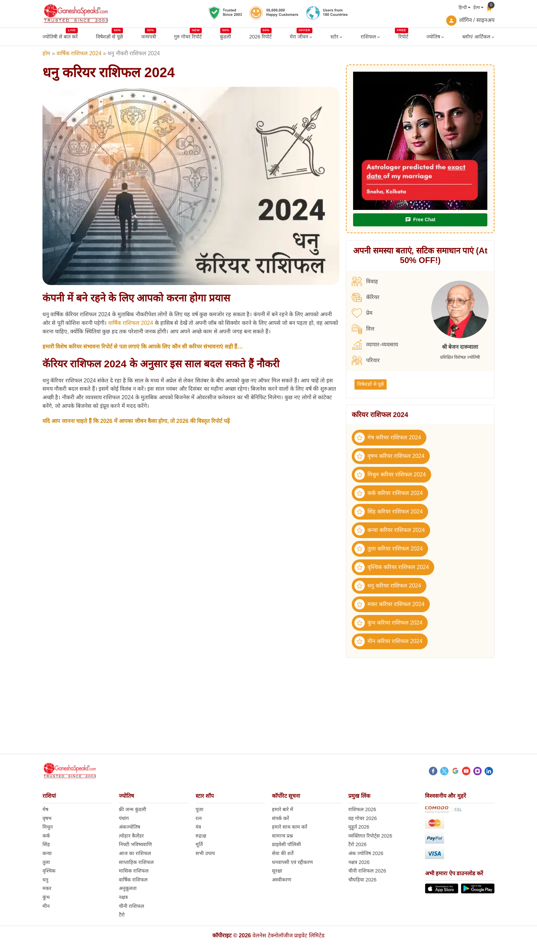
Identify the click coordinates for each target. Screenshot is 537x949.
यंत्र (198, 827)
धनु (45, 879)
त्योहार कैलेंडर (131, 836)
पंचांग (124, 818)
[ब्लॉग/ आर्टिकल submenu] (493, 36)
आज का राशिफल (135, 853)
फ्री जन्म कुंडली (132, 809)
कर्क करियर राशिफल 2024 (388, 493)
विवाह (365, 281)
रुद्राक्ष (201, 836)
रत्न (199, 818)
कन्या (47, 853)
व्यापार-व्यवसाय (375, 345)
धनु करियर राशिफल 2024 (387, 586)
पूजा (199, 809)
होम (46, 53)
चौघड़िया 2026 (362, 879)
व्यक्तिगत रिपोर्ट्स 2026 (370, 836)
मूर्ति (199, 844)
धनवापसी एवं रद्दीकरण (292, 862)
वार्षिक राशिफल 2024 (79, 53)
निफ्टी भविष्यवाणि (135, 844)
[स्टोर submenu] (340, 36)
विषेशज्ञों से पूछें (370, 384)
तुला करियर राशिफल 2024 (388, 549)
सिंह (46, 844)
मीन (46, 906)
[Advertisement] (268, 706)
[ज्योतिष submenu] (442, 36)
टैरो (122, 914)
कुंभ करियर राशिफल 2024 (388, 623)
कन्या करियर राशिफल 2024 (389, 530)
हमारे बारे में (282, 809)
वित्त (363, 329)
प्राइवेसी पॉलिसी (286, 844)
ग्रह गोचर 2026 (362, 818)
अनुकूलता (128, 888)
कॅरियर (365, 297)
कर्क (46, 836)
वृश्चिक (48, 871)
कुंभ (46, 897)
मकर (46, 888)
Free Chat (420, 220)
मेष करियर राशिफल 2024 (387, 437)
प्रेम (362, 313)
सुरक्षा (277, 871)
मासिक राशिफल (134, 871)
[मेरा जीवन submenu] (310, 36)
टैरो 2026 (357, 844)
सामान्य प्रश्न (282, 836)
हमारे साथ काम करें (289, 827)
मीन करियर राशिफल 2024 (388, 641)
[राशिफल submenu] (378, 36)
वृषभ (46, 818)
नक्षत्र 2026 (359, 862)
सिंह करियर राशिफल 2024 (388, 512)
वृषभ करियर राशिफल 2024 (389, 456)
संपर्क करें (280, 818)
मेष (45, 809)
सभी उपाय (205, 853)
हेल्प (476, 7)
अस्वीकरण (281, 879)
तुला (46, 862)
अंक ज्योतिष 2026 (365, 853)
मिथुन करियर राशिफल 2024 (390, 475)
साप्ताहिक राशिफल (136, 862)
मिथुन (47, 827)
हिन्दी (463, 7)
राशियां (49, 796)
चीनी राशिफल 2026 (367, 871)
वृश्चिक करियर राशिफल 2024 (391, 567)
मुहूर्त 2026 (358, 827)
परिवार (366, 360)
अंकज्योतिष (129, 827)
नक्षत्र (123, 897)
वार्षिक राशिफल (133, 879)
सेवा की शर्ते (283, 853)
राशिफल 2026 (362, 809)
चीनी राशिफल (131, 906)
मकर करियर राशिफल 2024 (389, 604)
